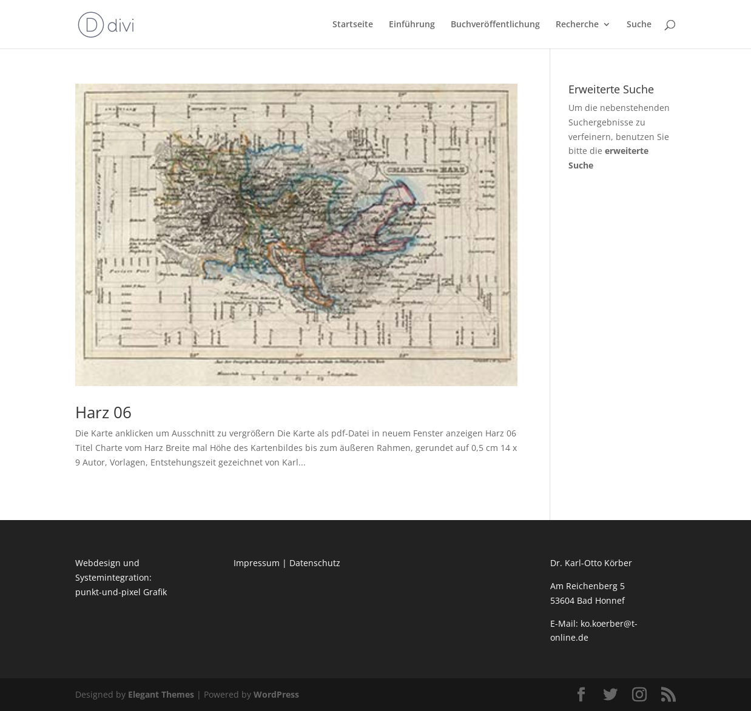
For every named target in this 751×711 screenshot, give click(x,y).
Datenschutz (314, 563)
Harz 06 (103, 412)
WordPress (276, 694)
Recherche (577, 25)
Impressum (257, 563)
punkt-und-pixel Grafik (121, 592)
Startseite (352, 25)
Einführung (412, 25)
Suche (639, 25)
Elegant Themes (161, 694)
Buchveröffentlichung (495, 25)
